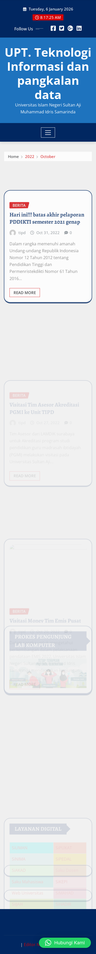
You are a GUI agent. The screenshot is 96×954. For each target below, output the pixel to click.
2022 (29, 157)
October (47, 157)
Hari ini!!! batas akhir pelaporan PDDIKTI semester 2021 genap (46, 235)
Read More (25, 309)
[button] (65, 943)
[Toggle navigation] (48, 132)
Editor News (35, 944)
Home (13, 157)
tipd (22, 249)
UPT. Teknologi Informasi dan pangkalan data (48, 73)
